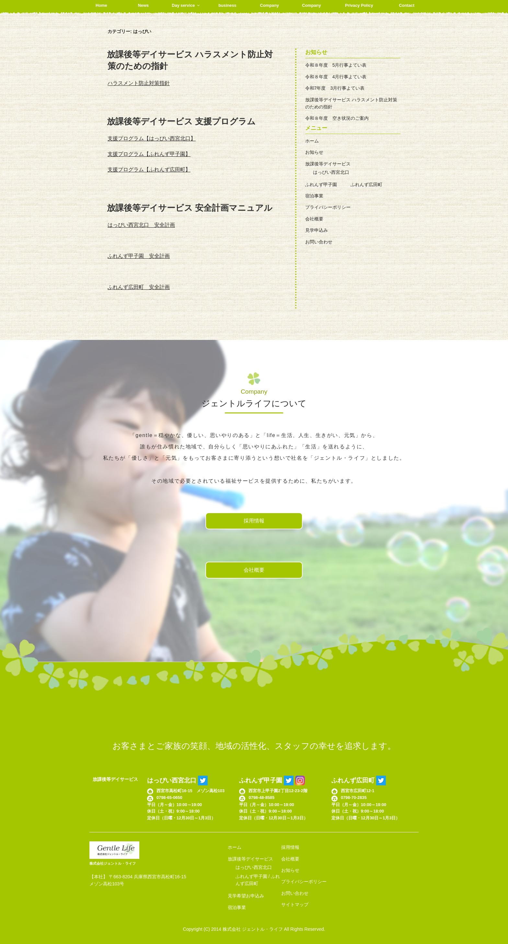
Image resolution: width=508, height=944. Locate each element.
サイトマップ (294, 904)
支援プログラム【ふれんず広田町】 (149, 169)
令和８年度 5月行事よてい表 (336, 65)
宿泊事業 (314, 195)
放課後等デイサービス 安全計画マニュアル (189, 208)
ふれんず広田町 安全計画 (139, 287)
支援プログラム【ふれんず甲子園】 (149, 154)
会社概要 (314, 218)
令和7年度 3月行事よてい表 (335, 88)
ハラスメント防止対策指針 (139, 83)
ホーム (312, 140)
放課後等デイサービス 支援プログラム (181, 121)
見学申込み (316, 230)
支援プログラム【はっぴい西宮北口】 (152, 138)
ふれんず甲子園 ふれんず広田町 (343, 184)
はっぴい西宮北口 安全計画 (141, 225)
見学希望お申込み (246, 895)
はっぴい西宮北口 (331, 172)
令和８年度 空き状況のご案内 (337, 118)
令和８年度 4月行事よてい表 (336, 76)
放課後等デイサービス (328, 163)
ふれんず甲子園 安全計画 (139, 256)
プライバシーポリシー (328, 207)
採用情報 (254, 520)
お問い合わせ (318, 241)
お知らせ (314, 152)
